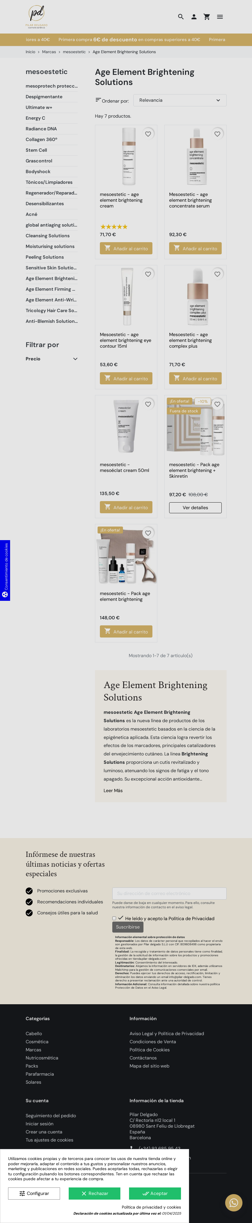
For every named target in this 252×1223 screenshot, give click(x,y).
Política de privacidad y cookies (151, 1207)
